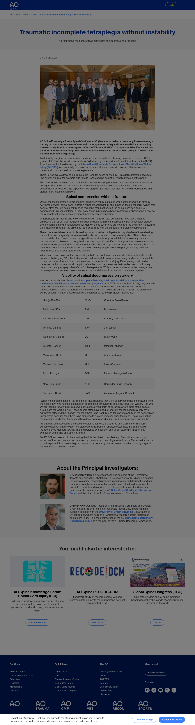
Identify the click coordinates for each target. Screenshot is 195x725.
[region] (97, 719)
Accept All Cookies (172, 719)
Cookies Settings (144, 719)
